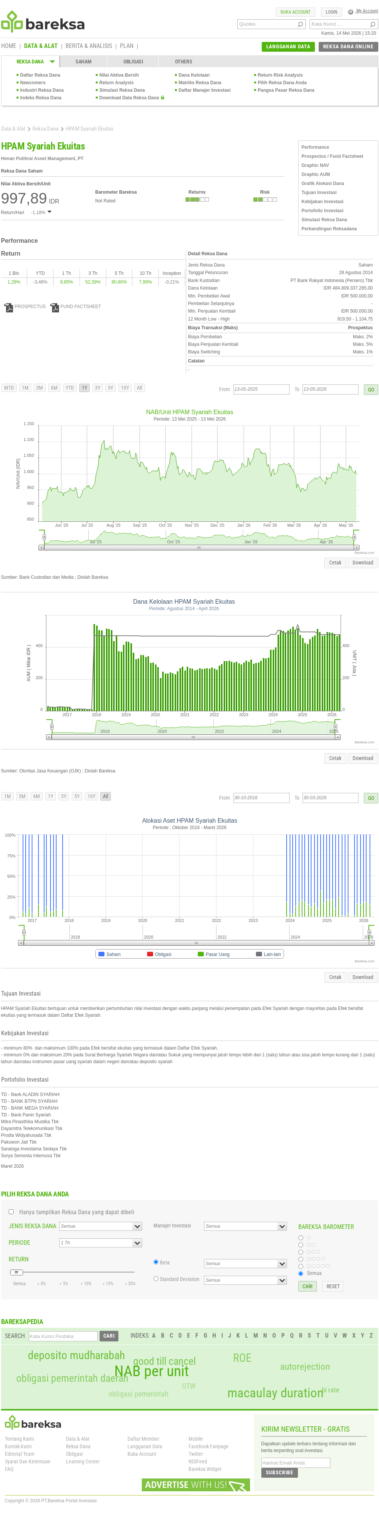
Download (363, 563)
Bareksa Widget (205, 1469)
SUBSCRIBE (279, 1472)
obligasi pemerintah (139, 1394)
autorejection (305, 1366)
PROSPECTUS (25, 306)
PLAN (126, 46)
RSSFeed (198, 1461)
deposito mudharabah (76, 1355)
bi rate (330, 1390)
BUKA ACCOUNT (295, 12)
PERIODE (19, 1242)
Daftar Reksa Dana (40, 75)
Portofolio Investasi (323, 210)
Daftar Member (143, 1439)
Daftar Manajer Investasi (205, 90)
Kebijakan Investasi (323, 201)
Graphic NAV (315, 165)
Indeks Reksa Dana (40, 97)
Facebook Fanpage (209, 1446)
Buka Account (141, 1454)
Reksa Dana (45, 128)
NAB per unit (151, 1371)
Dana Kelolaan (194, 75)
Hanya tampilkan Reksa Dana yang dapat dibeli (76, 1212)
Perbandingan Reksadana (329, 228)
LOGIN (331, 12)
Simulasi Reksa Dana (122, 90)
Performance (315, 147)
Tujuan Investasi (319, 192)
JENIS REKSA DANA (32, 1226)
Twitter (196, 1454)
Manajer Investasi (172, 1225)
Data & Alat (13, 128)
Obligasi (74, 1454)
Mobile (196, 1439)
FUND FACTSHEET (75, 306)
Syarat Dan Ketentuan (28, 1461)
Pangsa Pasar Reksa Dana (286, 90)
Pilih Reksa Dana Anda (282, 82)
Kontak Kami (18, 1446)
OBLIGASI (133, 62)
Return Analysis (117, 82)
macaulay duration (275, 1393)
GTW (188, 1386)
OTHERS (183, 62)
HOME (8, 46)
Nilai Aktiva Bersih (119, 75)
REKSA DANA (30, 62)
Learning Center (83, 1461)
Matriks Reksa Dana (200, 82)
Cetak (335, 563)
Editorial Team (20, 1454)
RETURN (19, 1259)
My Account (363, 11)
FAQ (9, 1469)
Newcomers (33, 82)
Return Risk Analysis (280, 75)
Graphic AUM (316, 174)
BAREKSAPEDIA (22, 1322)
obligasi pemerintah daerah (72, 1378)
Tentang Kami (19, 1439)
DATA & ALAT (41, 46)
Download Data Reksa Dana (129, 97)
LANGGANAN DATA (288, 46)
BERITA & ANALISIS (89, 46)
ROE (242, 1358)
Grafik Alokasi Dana (323, 183)
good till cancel (164, 1361)
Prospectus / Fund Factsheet (333, 156)
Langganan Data (144, 1446)
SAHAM (83, 62)
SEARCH (15, 1336)
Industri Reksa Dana (42, 90)
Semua (314, 1273)
